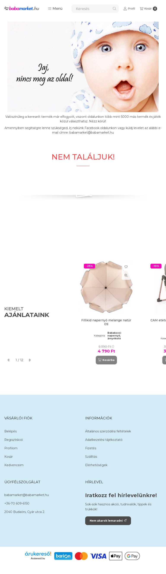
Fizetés (90, 448)
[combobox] (95, 8)
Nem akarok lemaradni (108, 520)
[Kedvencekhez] (126, 266)
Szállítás (91, 457)
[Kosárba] (106, 360)
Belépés (10, 431)
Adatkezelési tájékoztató (104, 440)
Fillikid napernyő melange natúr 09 (106, 322)
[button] (55, 8)
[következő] (29, 360)
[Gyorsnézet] (126, 275)
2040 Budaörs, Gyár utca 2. (24, 512)
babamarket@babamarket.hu (26, 495)
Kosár (8, 457)
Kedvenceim (14, 465)
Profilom (11, 448)
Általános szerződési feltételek (108, 431)
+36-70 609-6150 (16, 503)
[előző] (8, 360)
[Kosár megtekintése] (148, 8)
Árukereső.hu (38, 558)
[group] (118, 312)
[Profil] (129, 8)
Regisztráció (13, 440)
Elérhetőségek (96, 465)
